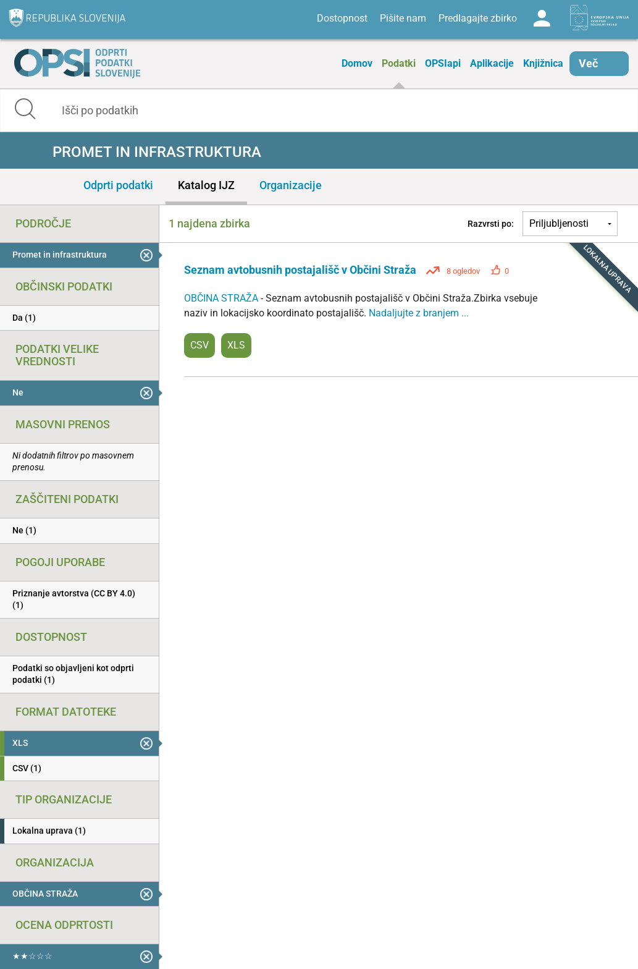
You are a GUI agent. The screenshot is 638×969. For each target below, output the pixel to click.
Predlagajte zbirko (478, 18)
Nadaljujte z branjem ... (419, 313)
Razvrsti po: (491, 224)
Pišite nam (403, 18)
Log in (541, 18)
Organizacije (290, 185)
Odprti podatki (118, 185)
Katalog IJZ (206, 185)
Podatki (399, 63)
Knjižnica (543, 63)
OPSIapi (443, 63)
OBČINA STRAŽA (222, 298)
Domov (357, 63)
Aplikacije (492, 63)
